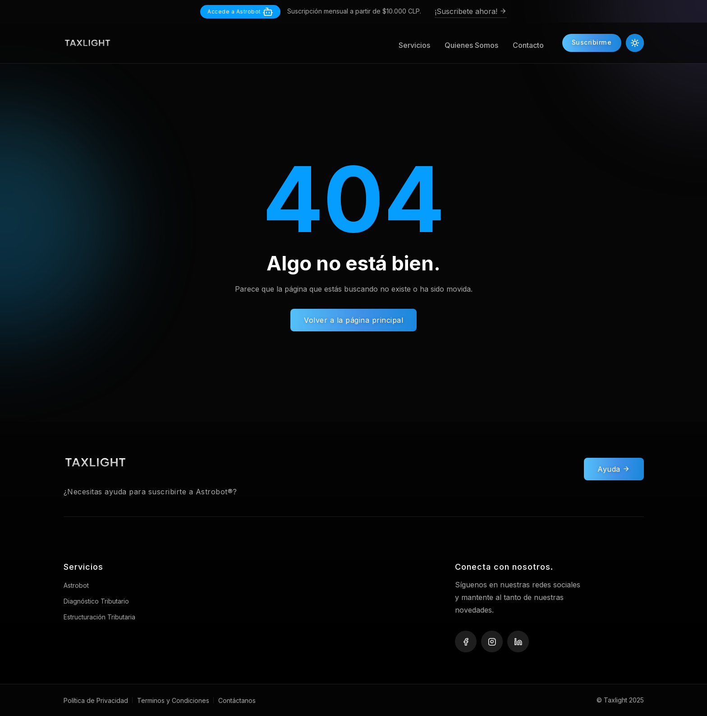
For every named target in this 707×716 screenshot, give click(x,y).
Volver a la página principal (353, 320)
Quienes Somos (471, 45)
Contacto (527, 45)
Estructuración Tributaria (99, 617)
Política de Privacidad (96, 700)
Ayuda (613, 472)
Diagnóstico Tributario (96, 601)
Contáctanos (237, 700)
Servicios (414, 45)
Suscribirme (591, 42)
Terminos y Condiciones (173, 700)
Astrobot (76, 585)
